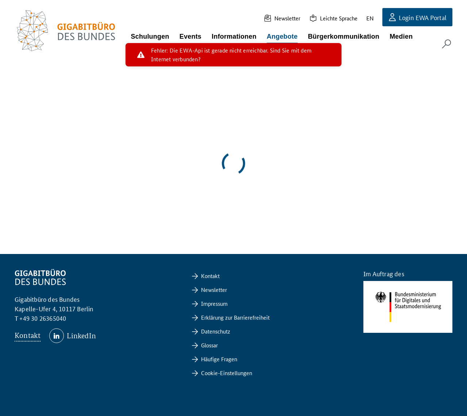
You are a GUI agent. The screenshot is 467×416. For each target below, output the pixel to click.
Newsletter (287, 18)
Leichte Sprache (339, 18)
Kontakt (27, 335)
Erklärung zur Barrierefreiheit (235, 317)
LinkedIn (81, 335)
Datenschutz (215, 331)
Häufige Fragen (219, 359)
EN (370, 18)
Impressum (214, 303)
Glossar (209, 345)
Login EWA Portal (423, 17)
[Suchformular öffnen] (446, 44)
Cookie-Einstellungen (226, 373)
